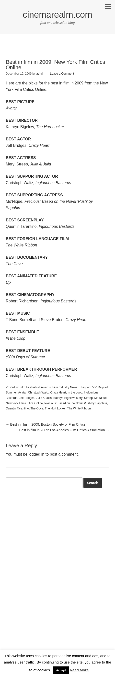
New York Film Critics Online (24, 403)
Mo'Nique (100, 398)
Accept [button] (61, 670)
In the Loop (75, 392)
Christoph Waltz (38, 392)
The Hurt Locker (55, 408)
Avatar (22, 392)
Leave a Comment (62, 73)
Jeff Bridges (26, 398)
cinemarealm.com (57, 15)
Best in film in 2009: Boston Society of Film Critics (46, 424)
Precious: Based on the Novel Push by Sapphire (76, 403)
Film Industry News (64, 387)
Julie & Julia (44, 398)
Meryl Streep (84, 398)
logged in (36, 454)
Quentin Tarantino (17, 408)
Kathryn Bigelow (63, 398)
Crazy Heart (58, 392)
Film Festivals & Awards (35, 387)
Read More (79, 670)
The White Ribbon (79, 408)
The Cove (36, 408)
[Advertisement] (57, 51)
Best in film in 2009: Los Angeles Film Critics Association (64, 430)
